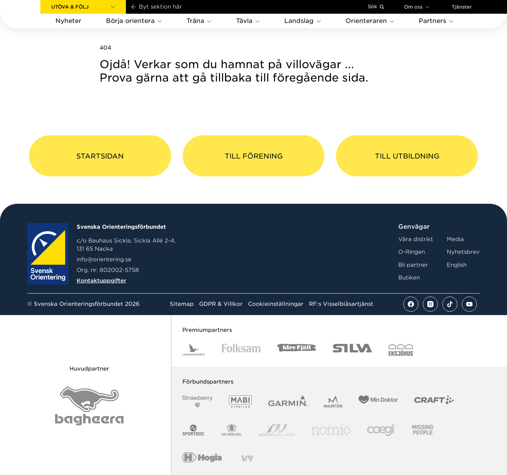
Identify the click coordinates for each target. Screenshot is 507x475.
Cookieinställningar (275, 304)
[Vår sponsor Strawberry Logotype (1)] (197, 402)
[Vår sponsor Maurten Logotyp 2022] (333, 402)
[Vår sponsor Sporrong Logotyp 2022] (231, 430)
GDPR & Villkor (221, 304)
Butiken (409, 277)
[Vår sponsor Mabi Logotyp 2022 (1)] (240, 402)
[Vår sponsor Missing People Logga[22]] (423, 430)
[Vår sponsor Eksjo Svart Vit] (401, 350)
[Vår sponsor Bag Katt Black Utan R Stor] (89, 406)
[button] (83, 7)
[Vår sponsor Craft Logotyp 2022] (434, 402)
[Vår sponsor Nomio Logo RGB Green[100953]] (331, 430)
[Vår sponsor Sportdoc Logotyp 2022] (193, 430)
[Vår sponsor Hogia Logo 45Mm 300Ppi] (202, 458)
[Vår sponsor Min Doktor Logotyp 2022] (378, 402)
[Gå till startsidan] (31, 14)
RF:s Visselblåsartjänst (341, 304)
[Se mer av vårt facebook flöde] (410, 304)
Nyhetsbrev (463, 252)
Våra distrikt (415, 239)
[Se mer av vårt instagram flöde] (430, 304)
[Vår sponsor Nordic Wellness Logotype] (277, 430)
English (457, 265)
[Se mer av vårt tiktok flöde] (449, 304)
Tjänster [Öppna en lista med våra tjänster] (462, 7)
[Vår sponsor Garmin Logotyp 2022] (288, 402)
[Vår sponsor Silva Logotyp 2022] (352, 350)
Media (455, 239)
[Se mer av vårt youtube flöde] (469, 304)
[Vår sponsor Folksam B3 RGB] (241, 350)
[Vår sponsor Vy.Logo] (247, 458)
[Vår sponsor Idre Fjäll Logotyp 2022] (296, 350)
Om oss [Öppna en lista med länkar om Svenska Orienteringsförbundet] (417, 7)
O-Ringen (411, 252)
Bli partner (413, 265)
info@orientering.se (104, 259)
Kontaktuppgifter (101, 280)
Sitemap (182, 304)
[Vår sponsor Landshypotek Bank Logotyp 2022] (193, 350)
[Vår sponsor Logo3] (381, 430)
